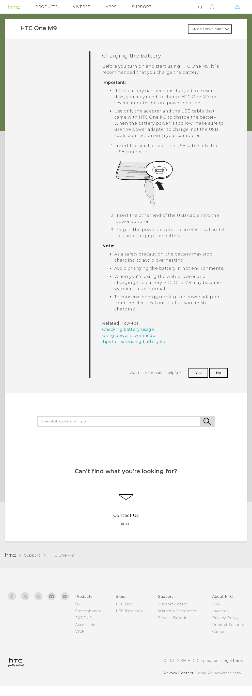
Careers (219, 631)
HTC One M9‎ (61, 555)
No (218, 373)
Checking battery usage (128, 329)
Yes (198, 373)
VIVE (80, 631)
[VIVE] (237, 7)
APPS (111, 7)
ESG (216, 604)
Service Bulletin (172, 618)
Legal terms (232, 660)
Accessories (86, 624)
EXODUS (83, 618)
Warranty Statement (177, 611)
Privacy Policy (225, 618)
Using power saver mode (128, 335)
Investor (220, 611)
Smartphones (88, 611)
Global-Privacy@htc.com (217, 673)
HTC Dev (124, 604)
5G (77, 604)
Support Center (172, 604)
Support (32, 555)
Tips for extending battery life (134, 341)
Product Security (228, 624)
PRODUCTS (46, 7)
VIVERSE (81, 7)
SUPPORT (141, 7)
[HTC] (14, 7)
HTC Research (129, 611)
